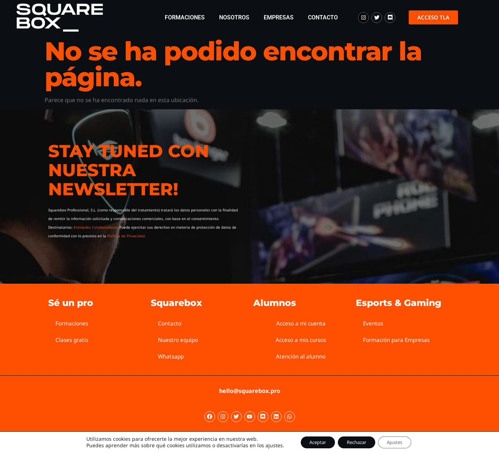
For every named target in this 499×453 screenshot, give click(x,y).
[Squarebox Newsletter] (344, 192)
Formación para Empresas (399, 340)
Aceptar (311, 441)
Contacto (323, 17)
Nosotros (234, 17)
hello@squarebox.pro (249, 391)
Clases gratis (72, 340)
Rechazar (356, 441)
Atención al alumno (301, 356)
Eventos (374, 323)
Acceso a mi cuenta (301, 323)
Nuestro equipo (179, 340)
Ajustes (401, 441)
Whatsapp (172, 356)
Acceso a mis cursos (300, 340)
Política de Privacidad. (126, 235)
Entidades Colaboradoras (95, 227)
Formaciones (185, 17)
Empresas (279, 17)
